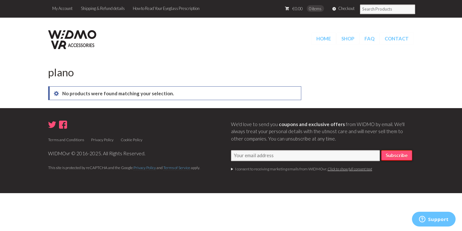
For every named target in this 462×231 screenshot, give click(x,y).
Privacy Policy (102, 139)
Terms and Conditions (66, 139)
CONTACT (397, 38)
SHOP (347, 38)
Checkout (346, 8)
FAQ (369, 38)
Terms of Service (176, 167)
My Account (62, 8)
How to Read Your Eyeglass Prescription (166, 8)
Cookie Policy (131, 139)
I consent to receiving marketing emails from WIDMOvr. (303, 169)
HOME (323, 38)
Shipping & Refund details (103, 8)
